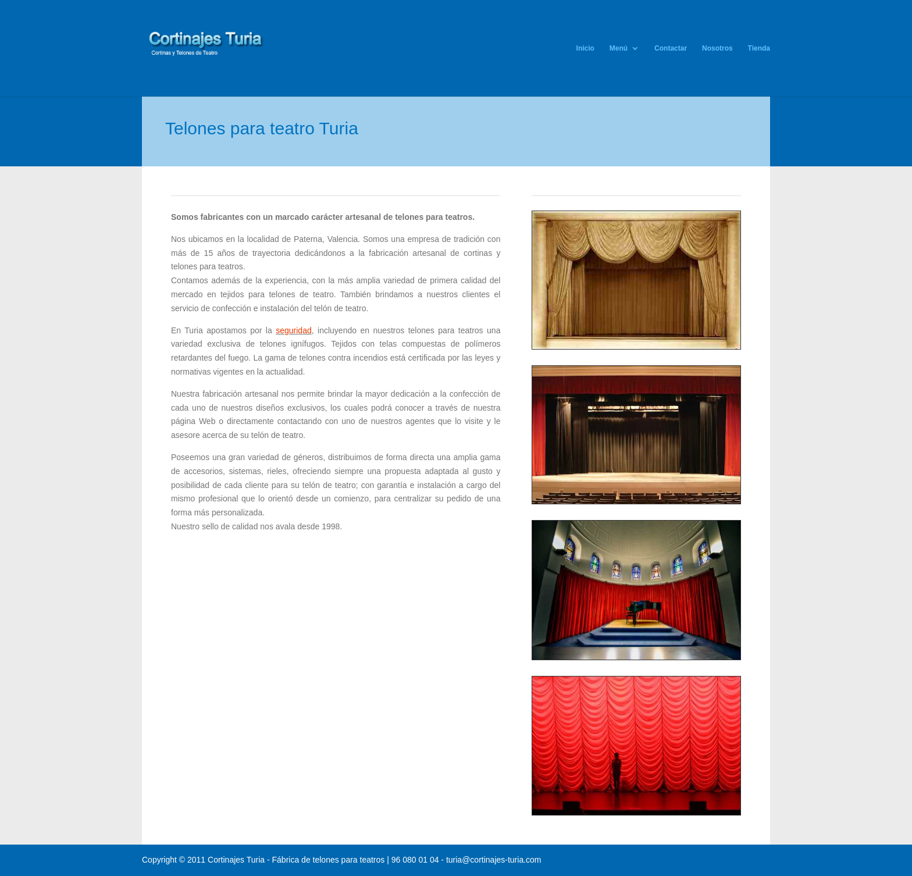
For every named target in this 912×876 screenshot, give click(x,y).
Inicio (585, 48)
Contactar (670, 48)
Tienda (759, 48)
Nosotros (717, 48)
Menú (619, 48)
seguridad (294, 330)
